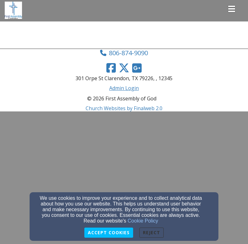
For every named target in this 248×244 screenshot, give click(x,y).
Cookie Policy (143, 220)
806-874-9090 (128, 53)
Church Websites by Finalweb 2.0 (124, 108)
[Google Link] (137, 68)
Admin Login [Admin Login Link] (124, 88)
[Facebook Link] (111, 68)
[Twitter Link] (124, 68)
